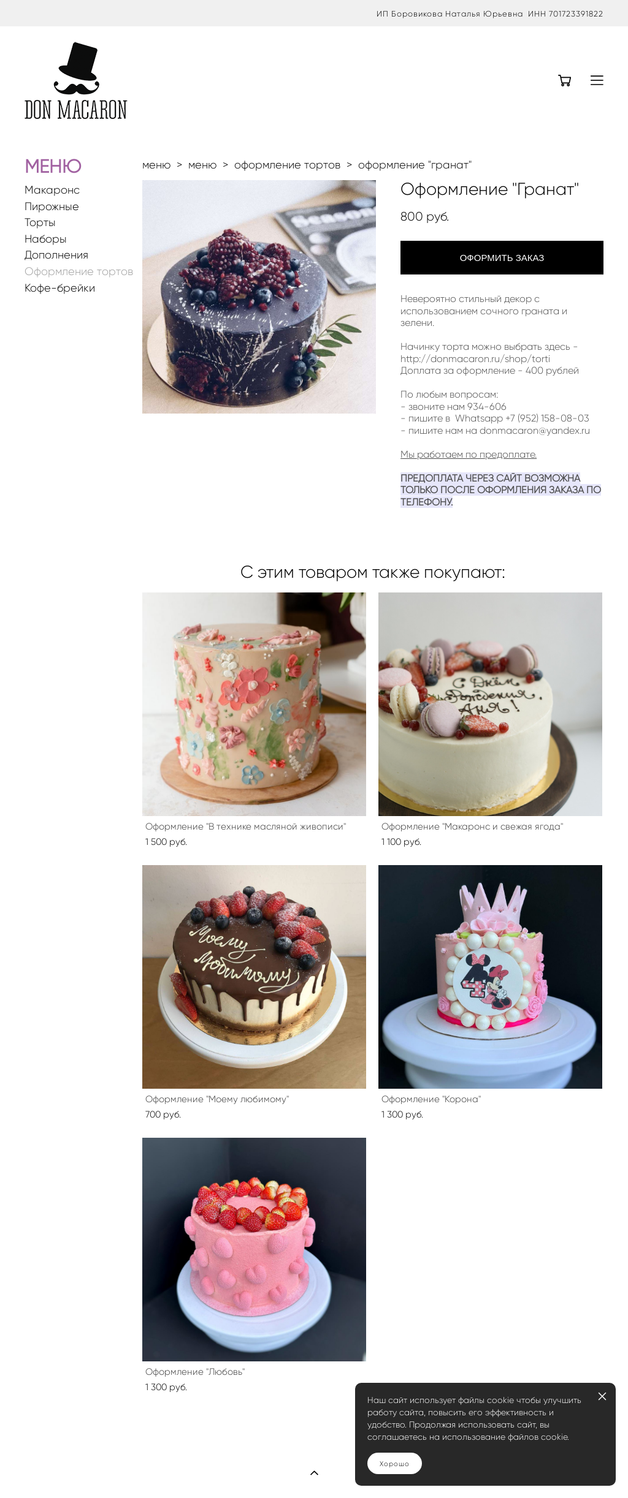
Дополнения (56, 255)
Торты (40, 222)
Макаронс (52, 190)
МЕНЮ (53, 166)
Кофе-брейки (60, 288)
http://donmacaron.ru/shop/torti (475, 359)
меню (156, 165)
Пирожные (52, 206)
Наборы (46, 239)
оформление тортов (287, 165)
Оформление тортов (79, 271)
